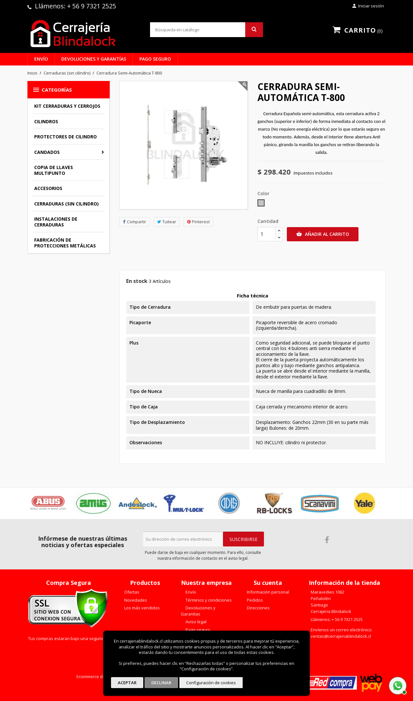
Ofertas (131, 592)
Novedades (135, 600)
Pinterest (198, 222)
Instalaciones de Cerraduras (55, 222)
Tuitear (166, 222)
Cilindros (46, 121)
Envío (41, 59)
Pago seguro (155, 59)
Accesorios (48, 188)
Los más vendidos (141, 608)
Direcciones (258, 608)
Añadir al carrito (322, 234)
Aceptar (127, 683)
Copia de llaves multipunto (53, 170)
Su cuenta (268, 582)
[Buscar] (206, 29)
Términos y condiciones (208, 600)
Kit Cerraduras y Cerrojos (67, 106)
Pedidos (254, 600)
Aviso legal (195, 622)
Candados (47, 152)
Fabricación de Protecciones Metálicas (65, 243)
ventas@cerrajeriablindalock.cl (341, 636)
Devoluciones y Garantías (93, 59)
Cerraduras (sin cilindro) (66, 204)
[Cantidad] (266, 234)
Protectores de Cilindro (65, 137)
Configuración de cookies (211, 683)
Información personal (267, 592)
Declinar (161, 683)
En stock (136, 281)
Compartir (134, 222)
